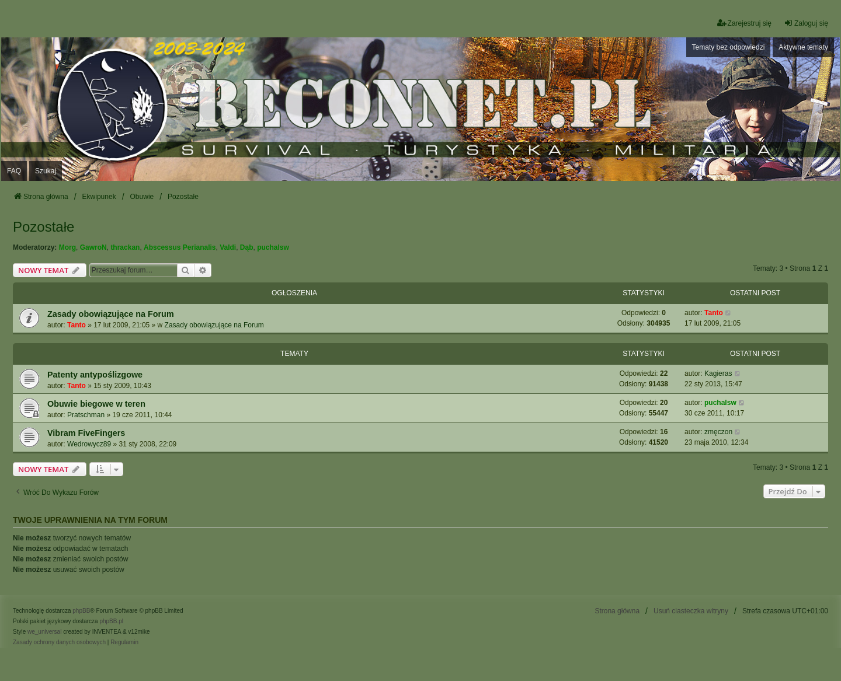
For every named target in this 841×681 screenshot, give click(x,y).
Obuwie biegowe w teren (96, 403)
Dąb (246, 247)
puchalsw (273, 247)
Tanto (76, 325)
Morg (67, 247)
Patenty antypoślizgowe (95, 374)
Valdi (228, 247)
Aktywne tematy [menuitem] (803, 47)
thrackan (125, 247)
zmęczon (718, 432)
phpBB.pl (111, 621)
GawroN (93, 247)
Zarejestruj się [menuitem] (744, 23)
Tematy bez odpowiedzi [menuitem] (728, 47)
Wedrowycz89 (89, 444)
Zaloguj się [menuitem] (806, 23)
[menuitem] (59, 642)
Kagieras (718, 373)
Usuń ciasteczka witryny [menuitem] (691, 611)
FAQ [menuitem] (14, 171)
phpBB (81, 610)
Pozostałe (43, 227)
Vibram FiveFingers (86, 433)
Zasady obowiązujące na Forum (110, 314)
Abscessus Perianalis (180, 247)
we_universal (44, 631)
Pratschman (86, 415)
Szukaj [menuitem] (45, 171)
